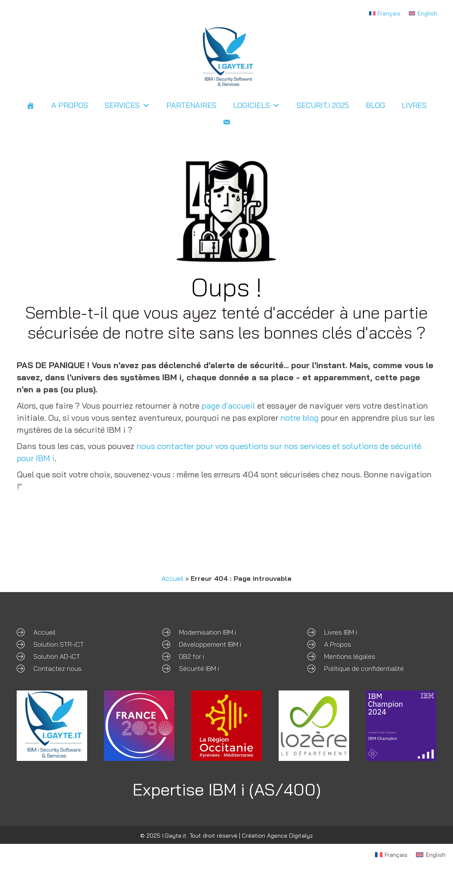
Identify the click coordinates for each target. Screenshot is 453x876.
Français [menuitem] (389, 13)
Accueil (172, 578)
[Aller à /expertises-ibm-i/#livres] (371, 631)
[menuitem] (385, 13)
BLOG (375, 105)
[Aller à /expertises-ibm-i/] (371, 644)
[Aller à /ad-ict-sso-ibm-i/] (81, 656)
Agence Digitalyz (290, 835)
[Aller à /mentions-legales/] (371, 656)
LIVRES (414, 105)
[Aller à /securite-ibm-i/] (226, 668)
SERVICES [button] (127, 105)
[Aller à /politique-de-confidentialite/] (371, 668)
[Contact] (226, 122)
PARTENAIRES (191, 105)
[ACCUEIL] (30, 105)
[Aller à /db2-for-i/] (226, 656)
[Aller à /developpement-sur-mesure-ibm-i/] (226, 644)
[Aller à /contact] (81, 668)
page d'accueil (228, 405)
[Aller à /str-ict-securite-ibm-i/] (81, 644)
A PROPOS (69, 105)
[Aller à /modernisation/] (226, 631)
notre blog (299, 417)
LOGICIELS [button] (256, 105)
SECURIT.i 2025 (323, 105)
